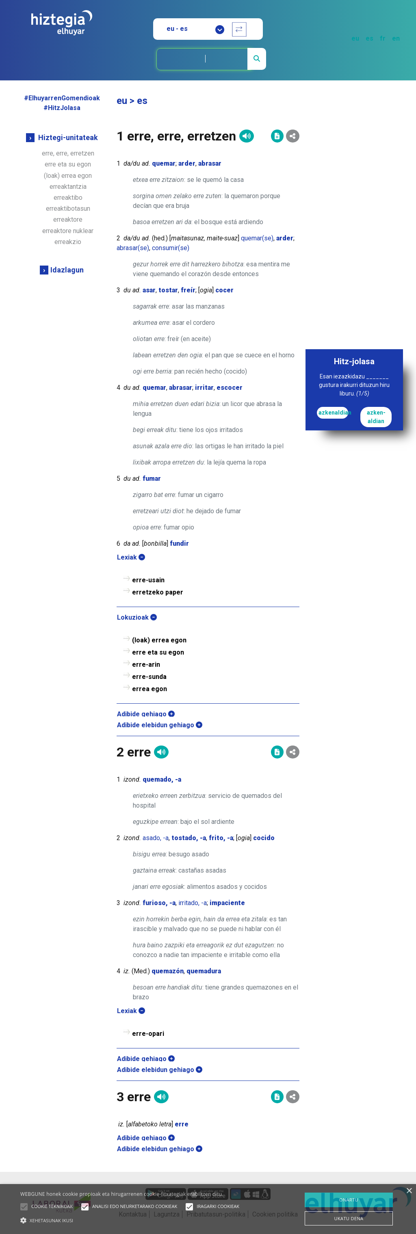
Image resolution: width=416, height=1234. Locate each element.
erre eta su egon (68, 164)
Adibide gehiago (146, 714)
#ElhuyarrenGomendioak (62, 98)
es (369, 38)
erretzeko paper (157, 592)
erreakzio (67, 242)
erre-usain (148, 580)
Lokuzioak (137, 617)
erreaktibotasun (68, 208)
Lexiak (131, 557)
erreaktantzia (68, 186)
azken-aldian (376, 416)
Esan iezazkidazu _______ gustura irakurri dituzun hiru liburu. (354, 385)
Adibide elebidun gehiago (159, 725)
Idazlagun (67, 270)
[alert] (208, 1209)
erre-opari (148, 1033)
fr (383, 38)
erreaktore (67, 219)
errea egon (149, 689)
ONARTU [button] (348, 1200)
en (396, 38)
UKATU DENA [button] (349, 1218)
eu (355, 38)
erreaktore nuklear (67, 231)
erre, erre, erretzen (68, 153)
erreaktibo (68, 197)
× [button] (409, 1191)
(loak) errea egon (68, 175)
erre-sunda (149, 677)
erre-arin (146, 664)
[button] (24, 1207)
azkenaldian (333, 412)
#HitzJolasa (61, 108)
